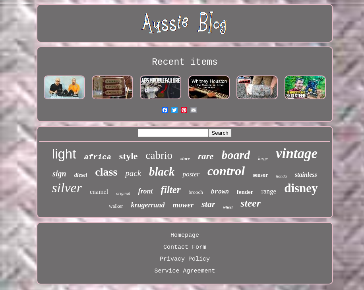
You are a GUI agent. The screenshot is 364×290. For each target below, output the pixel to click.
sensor (260, 175)
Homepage (184, 235)
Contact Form (184, 247)
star (208, 204)
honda (281, 176)
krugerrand (148, 205)
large (263, 158)
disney (301, 188)
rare (206, 156)
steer (250, 203)
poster (190, 174)
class (106, 172)
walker (116, 206)
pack (133, 173)
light (64, 154)
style (128, 156)
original (123, 193)
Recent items (185, 62)
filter (171, 189)
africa (97, 157)
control (226, 171)
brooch (196, 192)
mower (183, 205)
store (185, 158)
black (161, 171)
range (268, 191)
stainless (306, 174)
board (236, 154)
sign (59, 173)
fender (245, 192)
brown (220, 192)
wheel (227, 207)
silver (67, 187)
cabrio (158, 155)
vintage (297, 153)
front (145, 191)
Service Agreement (184, 271)
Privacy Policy (185, 259)
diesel (80, 175)
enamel (99, 191)
